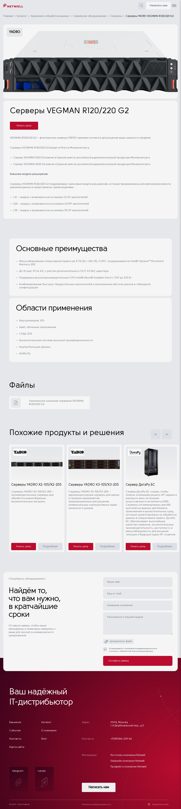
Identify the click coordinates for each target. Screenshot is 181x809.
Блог (44, 739)
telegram (17, 779)
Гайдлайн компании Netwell (127, 761)
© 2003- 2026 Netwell (19, 805)
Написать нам (158, 5)
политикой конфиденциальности (140, 649)
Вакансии (15, 722)
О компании (48, 730)
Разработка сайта (160, 805)
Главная (8, 16)
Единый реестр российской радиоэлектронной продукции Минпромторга (103, 157)
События (14, 730)
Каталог (22, 16)
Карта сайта (16, 747)
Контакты (15, 739)
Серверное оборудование (89, 16)
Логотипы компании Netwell (127, 755)
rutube (43, 778)
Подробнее (50, 546)
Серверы (116, 16)
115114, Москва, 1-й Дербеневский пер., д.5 (127, 724)
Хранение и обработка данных (50, 16)
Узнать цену (24, 125)
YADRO (14, 32)
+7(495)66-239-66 (121, 739)
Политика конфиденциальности (96, 805)
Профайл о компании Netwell (128, 766)
